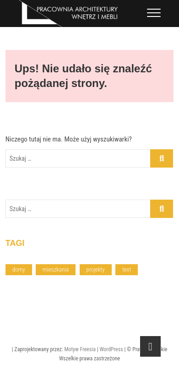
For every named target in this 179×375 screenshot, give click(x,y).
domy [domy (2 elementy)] (18, 269)
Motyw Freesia (80, 349)
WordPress (111, 349)
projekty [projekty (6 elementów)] (96, 269)
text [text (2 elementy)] (126, 269)
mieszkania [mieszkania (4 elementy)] (56, 269)
